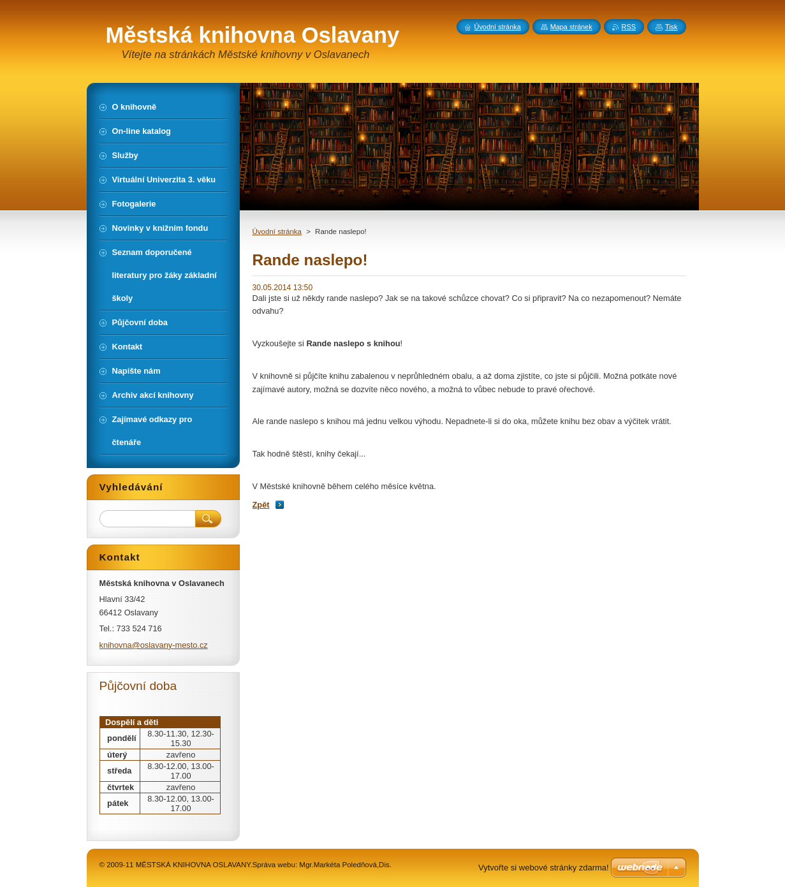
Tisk (671, 27)
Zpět (261, 504)
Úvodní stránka (277, 231)
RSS (629, 27)
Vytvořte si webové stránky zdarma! (543, 867)
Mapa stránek (571, 27)
